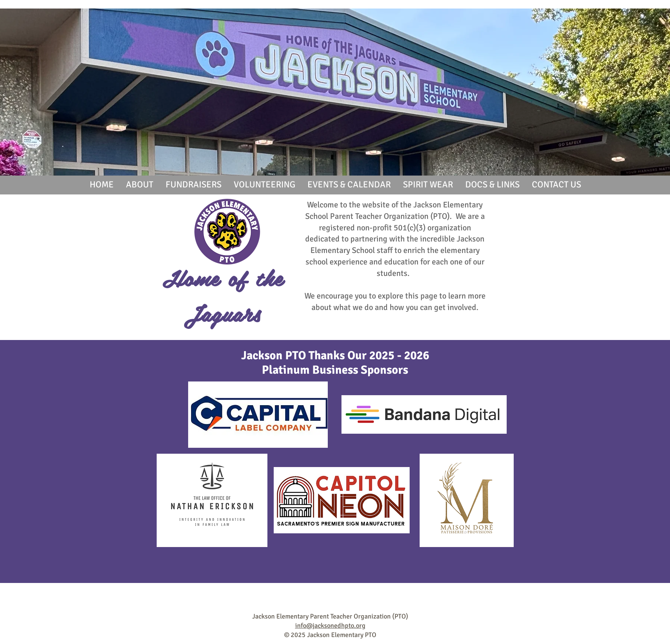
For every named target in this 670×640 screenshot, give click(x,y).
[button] (139, 184)
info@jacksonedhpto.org (330, 625)
